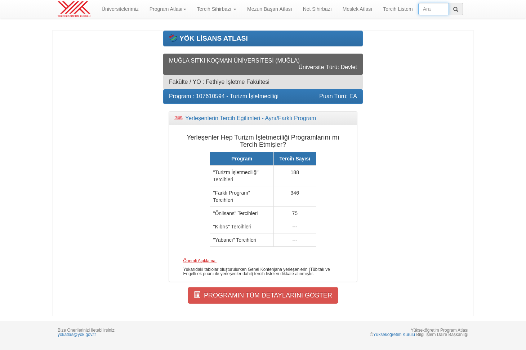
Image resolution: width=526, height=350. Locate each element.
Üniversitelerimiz (120, 9)
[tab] (263, 118)
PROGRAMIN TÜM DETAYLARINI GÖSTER (263, 295)
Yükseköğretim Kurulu (394, 334)
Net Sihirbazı (317, 9)
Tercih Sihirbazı (217, 9)
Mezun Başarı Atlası (269, 9)
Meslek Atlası (357, 9)
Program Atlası (168, 9)
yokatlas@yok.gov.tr (77, 334)
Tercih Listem (398, 9)
